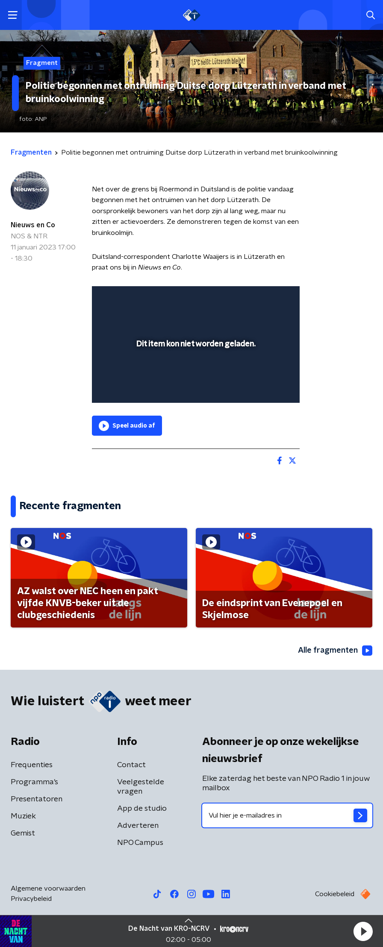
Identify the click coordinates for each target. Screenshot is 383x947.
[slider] (194, 387)
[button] (363, 931)
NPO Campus (140, 843)
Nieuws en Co (33, 225)
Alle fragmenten (335, 650)
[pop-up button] (253, 298)
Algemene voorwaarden (48, 888)
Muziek (23, 816)
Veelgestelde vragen (140, 786)
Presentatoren (36, 799)
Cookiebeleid (334, 894)
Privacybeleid (31, 898)
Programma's (34, 782)
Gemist (23, 833)
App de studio (142, 808)
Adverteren (138, 826)
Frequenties (32, 765)
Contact (131, 765)
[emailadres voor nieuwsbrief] (287, 815)
